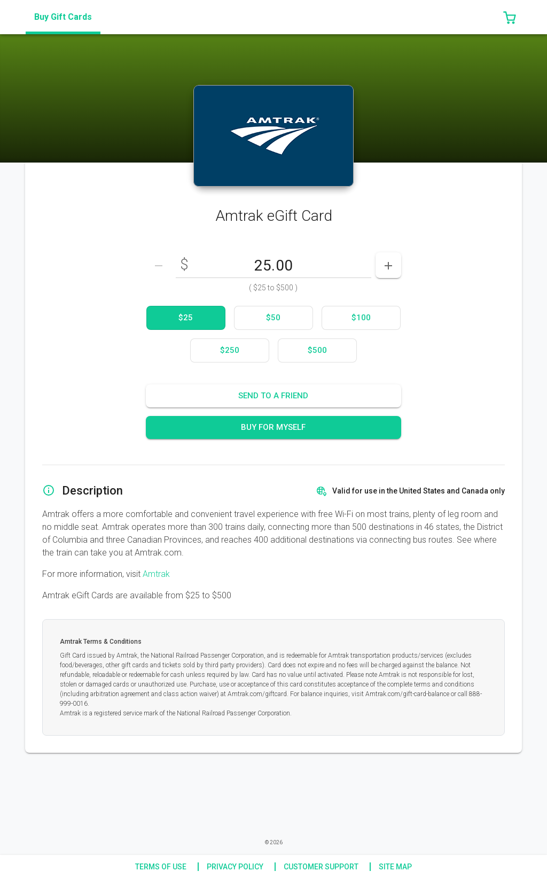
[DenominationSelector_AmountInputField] (273, 265)
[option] (185, 318)
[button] (510, 17)
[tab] (63, 17)
